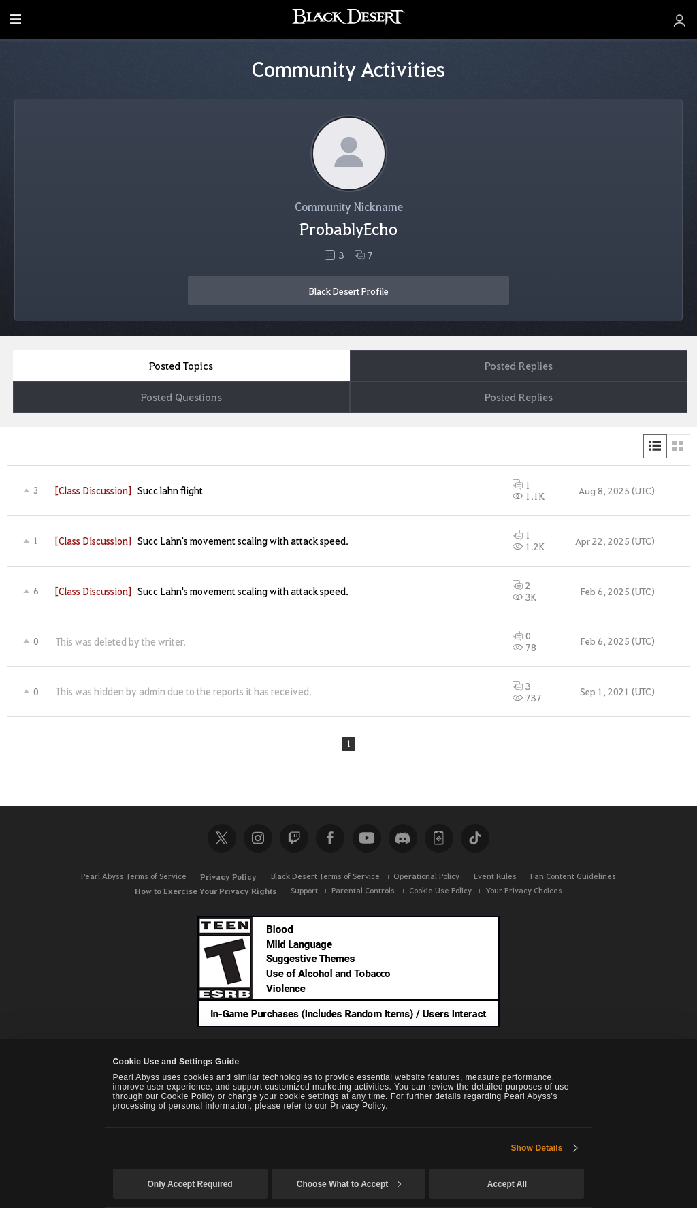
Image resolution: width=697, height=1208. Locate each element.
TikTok (475, 840)
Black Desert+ (439, 840)
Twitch (294, 840)
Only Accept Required (189, 1184)
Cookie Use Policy (440, 892)
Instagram (258, 840)
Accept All (507, 1184)
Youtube (367, 840)
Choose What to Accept (349, 1184)
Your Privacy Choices (523, 892)
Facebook (330, 840)
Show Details (536, 1148)
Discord (403, 840)
